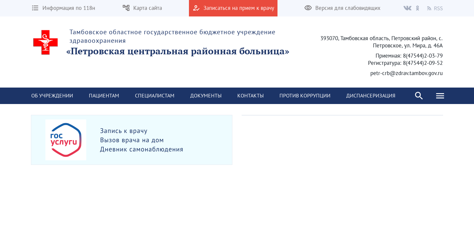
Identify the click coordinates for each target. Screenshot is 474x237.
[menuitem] (52, 96)
